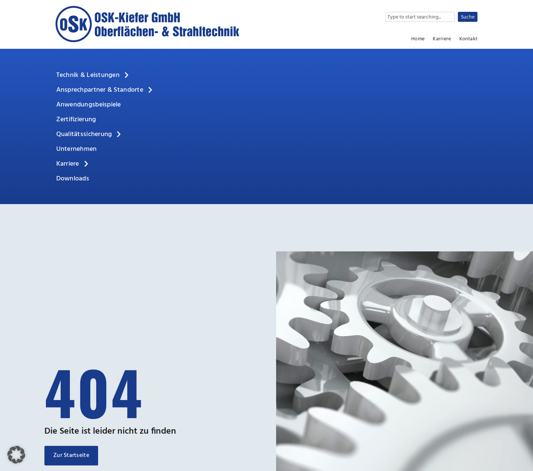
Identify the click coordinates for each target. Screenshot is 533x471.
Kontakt (468, 39)
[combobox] (420, 17)
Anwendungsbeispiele (88, 104)
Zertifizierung (76, 119)
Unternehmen (76, 149)
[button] (16, 454)
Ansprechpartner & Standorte (105, 90)
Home (418, 39)
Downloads (72, 178)
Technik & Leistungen (93, 75)
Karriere (442, 39)
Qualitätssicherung (89, 134)
